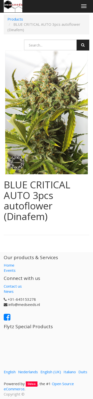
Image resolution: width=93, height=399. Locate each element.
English (10, 371)
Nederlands (28, 371)
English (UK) (50, 371)
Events (10, 270)
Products (15, 19)
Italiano (69, 371)
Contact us (13, 286)
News (9, 291)
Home (9, 265)
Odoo (32, 384)
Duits (82, 371)
